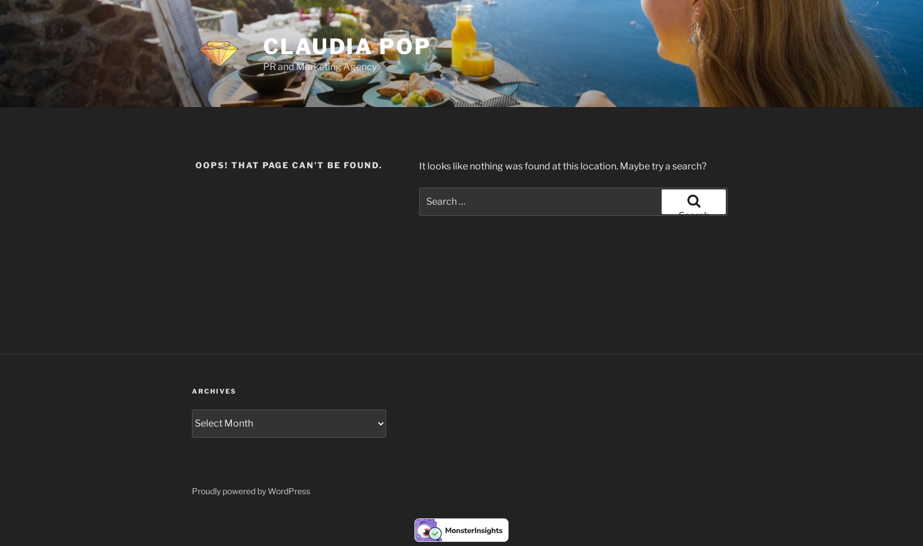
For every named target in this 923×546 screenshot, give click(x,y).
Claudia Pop (347, 46)
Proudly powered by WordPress (251, 491)
